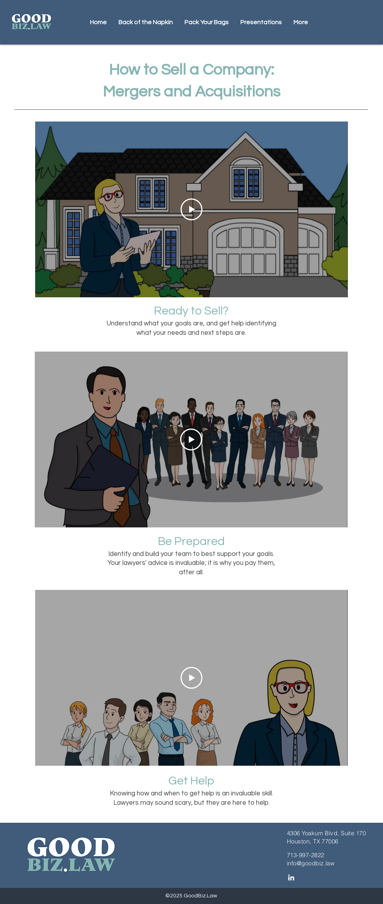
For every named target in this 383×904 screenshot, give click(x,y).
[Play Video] (191, 209)
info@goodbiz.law (311, 863)
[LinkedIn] (291, 877)
